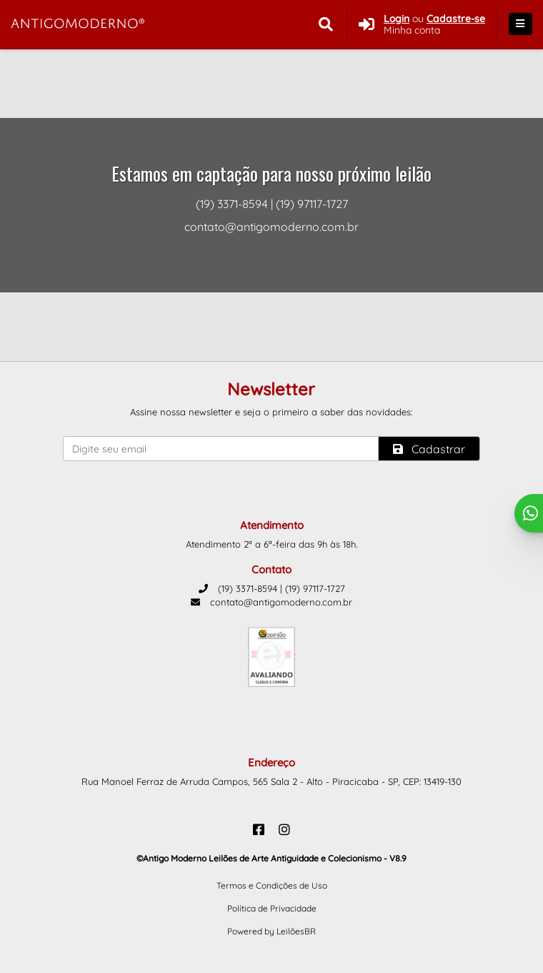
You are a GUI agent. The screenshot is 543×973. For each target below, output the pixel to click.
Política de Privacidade (272, 908)
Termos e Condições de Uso (271, 885)
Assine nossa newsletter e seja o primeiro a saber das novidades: (271, 412)
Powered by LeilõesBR (271, 931)
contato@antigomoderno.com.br (271, 602)
